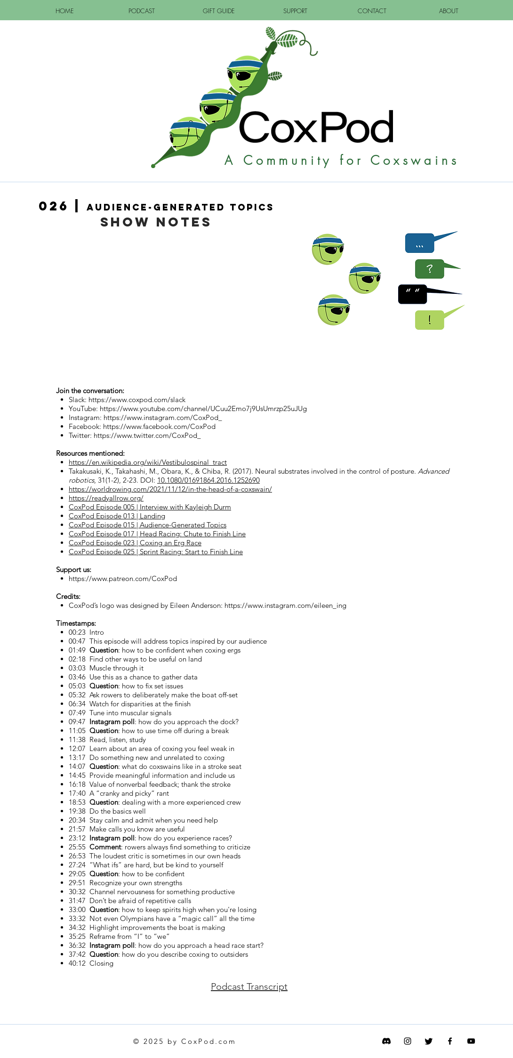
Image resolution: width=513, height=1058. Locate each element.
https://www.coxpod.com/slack (136, 399)
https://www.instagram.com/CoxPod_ (163, 417)
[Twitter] (428, 1041)
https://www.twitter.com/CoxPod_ (147, 435)
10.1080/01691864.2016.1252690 (208, 480)
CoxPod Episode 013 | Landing (117, 515)
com (227, 1041)
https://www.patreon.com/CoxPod (123, 578)
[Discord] (386, 1041)
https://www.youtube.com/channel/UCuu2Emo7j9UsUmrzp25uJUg (203, 408)
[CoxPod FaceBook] (450, 1041)
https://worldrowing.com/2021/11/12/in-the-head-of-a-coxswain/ (170, 489)
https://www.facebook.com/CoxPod (159, 426)
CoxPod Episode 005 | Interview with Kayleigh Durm (150, 506)
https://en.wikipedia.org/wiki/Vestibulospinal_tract (148, 462)
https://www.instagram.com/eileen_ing (285, 605)
